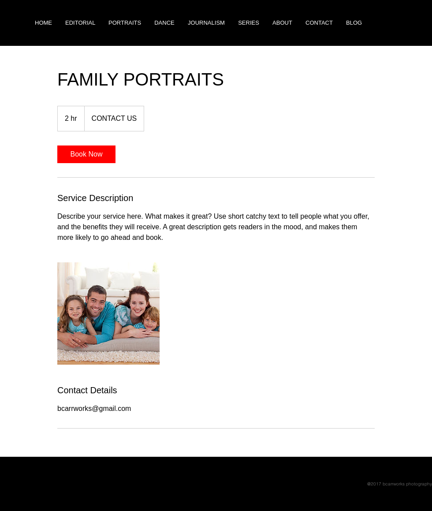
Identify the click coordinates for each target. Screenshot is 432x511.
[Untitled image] (108, 313)
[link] (86, 154)
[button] (248, 23)
